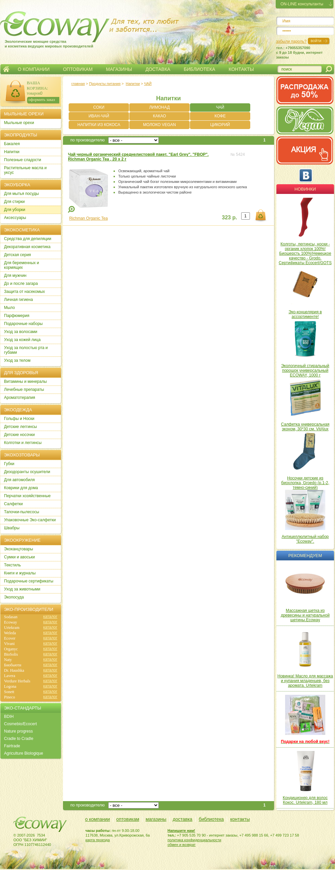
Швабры (11, 528)
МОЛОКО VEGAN (159, 124)
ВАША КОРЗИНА (37, 85)
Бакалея (12, 143)
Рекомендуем (305, 555)
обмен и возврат (182, 845)
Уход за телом (17, 360)
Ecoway (10, 622)
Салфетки (13, 504)
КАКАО (159, 116)
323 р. (229, 217)
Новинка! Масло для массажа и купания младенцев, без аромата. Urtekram (305, 681)
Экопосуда (14, 597)
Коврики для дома (21, 487)
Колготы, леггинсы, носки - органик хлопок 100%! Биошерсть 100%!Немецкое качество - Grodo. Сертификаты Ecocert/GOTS (305, 253)
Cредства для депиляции (27, 238)
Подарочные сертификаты (28, 581)
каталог (50, 616)
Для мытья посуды (21, 193)
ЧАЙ (148, 84)
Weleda (10, 633)
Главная (6, 69)
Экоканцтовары (18, 549)
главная (78, 84)
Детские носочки (19, 434)
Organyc (11, 649)
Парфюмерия (16, 315)
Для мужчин (15, 275)
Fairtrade (12, 746)
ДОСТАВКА (157, 69)
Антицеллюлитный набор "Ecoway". (305, 539)
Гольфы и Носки (19, 418)
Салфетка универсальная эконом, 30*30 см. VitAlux (305, 426)
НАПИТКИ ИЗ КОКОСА (98, 124)
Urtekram (11, 627)
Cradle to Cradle (18, 738)
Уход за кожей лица (22, 339)
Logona (10, 686)
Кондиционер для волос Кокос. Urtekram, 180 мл (305, 800)
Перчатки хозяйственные (27, 496)
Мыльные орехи (19, 122)
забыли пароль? (291, 41)
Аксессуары (15, 217)
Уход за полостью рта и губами (26, 350)
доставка (183, 819)
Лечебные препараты (24, 389)
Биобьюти (12, 665)
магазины (156, 819)
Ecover (9, 638)
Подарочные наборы (23, 323)
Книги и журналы (20, 573)
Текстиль (12, 565)
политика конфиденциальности (194, 840)
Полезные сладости (22, 159)
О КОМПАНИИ (34, 69)
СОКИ (98, 107)
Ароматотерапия (19, 397)
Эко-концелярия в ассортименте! (305, 314)
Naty (8, 659)
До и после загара (21, 283)
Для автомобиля (19, 479)
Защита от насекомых (24, 291)
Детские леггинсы (20, 426)
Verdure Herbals (17, 681)
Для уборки (14, 209)
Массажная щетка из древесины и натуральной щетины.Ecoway (305, 615)
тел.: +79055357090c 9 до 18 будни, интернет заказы (299, 52)
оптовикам (127, 819)
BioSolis (11, 654)
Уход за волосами (20, 331)
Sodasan (10, 617)
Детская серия (17, 254)
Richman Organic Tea (88, 218)
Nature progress (18, 731)
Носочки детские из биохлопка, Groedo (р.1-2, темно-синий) (305, 483)
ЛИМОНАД (159, 107)
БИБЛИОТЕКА (199, 69)
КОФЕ (219, 116)
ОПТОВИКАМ (77, 69)
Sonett (9, 691)
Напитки (133, 84)
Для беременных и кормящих (21, 265)
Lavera (9, 675)
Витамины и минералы (25, 381)
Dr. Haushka (14, 670)
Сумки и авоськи (19, 557)
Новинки (305, 189)
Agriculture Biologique (23, 753)
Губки (9, 463)
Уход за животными (22, 589)
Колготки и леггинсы (23, 442)
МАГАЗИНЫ (119, 69)
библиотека (211, 819)
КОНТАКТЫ (241, 69)
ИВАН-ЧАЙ (98, 116)
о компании (97, 819)
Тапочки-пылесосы (21, 512)
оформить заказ (41, 99)
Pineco (9, 697)
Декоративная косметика (27, 246)
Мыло (9, 307)
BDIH (9, 716)
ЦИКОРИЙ (220, 124)
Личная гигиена (18, 299)
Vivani (9, 643)
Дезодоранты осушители (27, 471)
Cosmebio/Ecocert (20, 724)
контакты (240, 819)
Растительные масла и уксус (25, 170)
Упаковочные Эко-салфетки (30, 520)
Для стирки (14, 201)
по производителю (87, 140)
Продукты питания (105, 84)
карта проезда (97, 840)
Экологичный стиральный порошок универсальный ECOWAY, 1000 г (305, 370)
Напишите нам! (181, 831)
